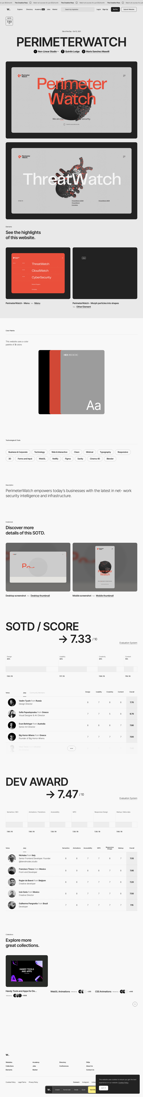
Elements (9, 1070)
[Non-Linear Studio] (46, 51)
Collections (10, 1066)
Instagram (85, 1082)
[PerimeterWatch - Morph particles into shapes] (105, 273)
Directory (29, 9)
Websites (9, 1062)
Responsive (123, 452)
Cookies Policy (11, 1082)
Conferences (64, 1066)
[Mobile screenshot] (105, 567)
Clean (76, 452)
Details (76, 1090)
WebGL (42, 459)
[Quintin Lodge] (70, 51)
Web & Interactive (59, 452)
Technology (39, 452)
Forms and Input (25, 459)
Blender (110, 459)
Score (83, 1090)
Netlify (55, 459)
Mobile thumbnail (105, 596)
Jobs (48, 9)
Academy (40, 9)
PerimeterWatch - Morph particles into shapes (96, 303)
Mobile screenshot (82, 595)
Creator (57, 1090)
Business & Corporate (18, 452)
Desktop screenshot (16, 595)
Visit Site (92, 1090)
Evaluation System (128, 643)
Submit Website (129, 9)
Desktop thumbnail (40, 596)
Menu (37, 303)
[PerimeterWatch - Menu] (38, 273)
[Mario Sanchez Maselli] (95, 51)
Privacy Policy (33, 1082)
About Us (89, 1066)
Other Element (83, 307)
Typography (105, 452)
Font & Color (67, 1090)
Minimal (89, 452)
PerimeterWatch (71, 42)
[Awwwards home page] (49, 1089)
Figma (68, 459)
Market (54, 9)
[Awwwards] (8, 9)
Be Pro (115, 9)
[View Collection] (27, 971)
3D (9, 459)
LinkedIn (94, 1082)
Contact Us (90, 1070)
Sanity (80, 459)
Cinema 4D (95, 459)
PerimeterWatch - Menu (18, 303)
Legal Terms (22, 1082)
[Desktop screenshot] (38, 567)
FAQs (88, 1062)
